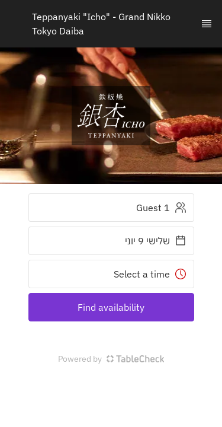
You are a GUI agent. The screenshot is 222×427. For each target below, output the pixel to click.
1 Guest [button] (161, 208)
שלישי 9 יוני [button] (155, 241)
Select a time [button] (150, 274)
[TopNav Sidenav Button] (206, 23)
